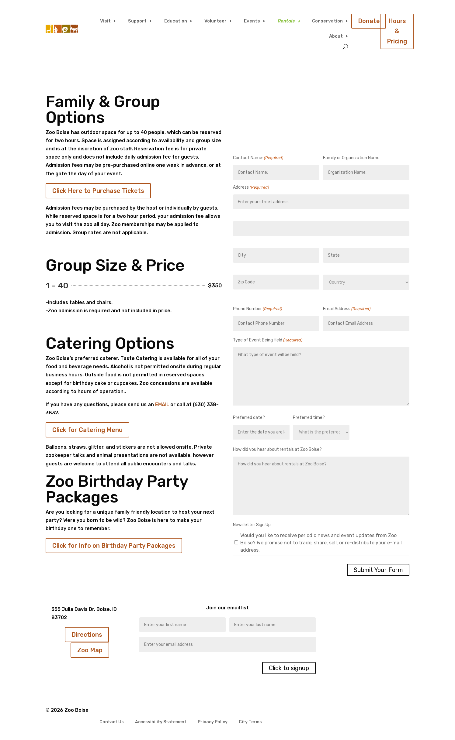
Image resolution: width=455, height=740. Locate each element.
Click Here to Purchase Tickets (98, 190)
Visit (105, 21)
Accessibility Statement (160, 722)
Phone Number (257, 308)
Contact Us (111, 722)
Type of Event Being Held (267, 340)
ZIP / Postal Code (249, 295)
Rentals (286, 21)
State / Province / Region (346, 268)
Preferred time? (309, 417)
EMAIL (162, 404)
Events (252, 21)
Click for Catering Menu (87, 429)
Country (330, 295)
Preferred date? (249, 417)
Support (137, 21)
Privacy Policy (213, 722)
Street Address (247, 214)
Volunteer (215, 21)
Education (175, 21)
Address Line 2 (247, 241)
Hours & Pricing (397, 32)
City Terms (250, 722)
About (336, 36)
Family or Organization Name (351, 157)
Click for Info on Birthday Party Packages (113, 545)
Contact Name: (258, 157)
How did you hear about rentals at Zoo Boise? (277, 449)
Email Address (346, 308)
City (236, 268)
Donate (369, 21)
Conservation (327, 21)
